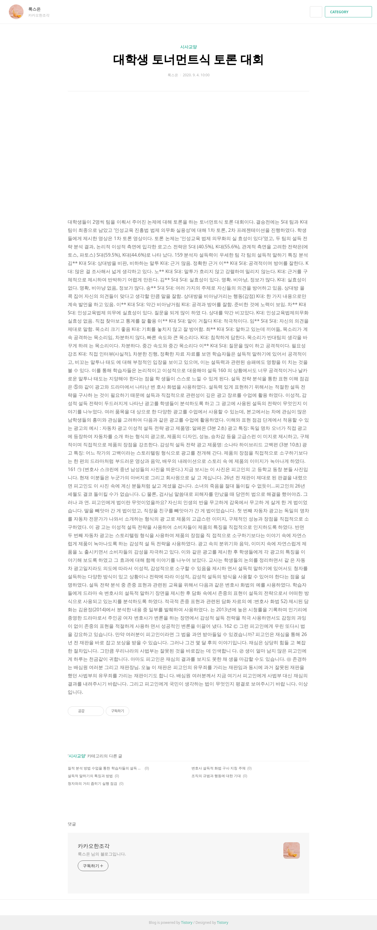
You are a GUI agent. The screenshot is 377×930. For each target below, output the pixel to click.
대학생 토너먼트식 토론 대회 (188, 59)
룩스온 (37, 9)
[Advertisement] (188, 161)
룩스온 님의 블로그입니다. (102, 854)
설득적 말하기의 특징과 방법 (90, 775)
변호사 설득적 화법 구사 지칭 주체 (218, 768)
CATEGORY (349, 11)
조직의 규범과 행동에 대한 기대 (216, 775)
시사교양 (188, 46)
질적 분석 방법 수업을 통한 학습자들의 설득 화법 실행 (105, 768)
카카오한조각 (94, 845)
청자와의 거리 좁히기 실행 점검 (92, 783)
